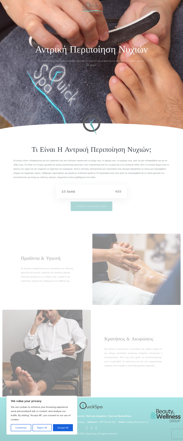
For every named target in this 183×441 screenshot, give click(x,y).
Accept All (63, 427)
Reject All (42, 427)
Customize (21, 427)
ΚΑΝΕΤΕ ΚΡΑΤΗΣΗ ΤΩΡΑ (91, 206)
